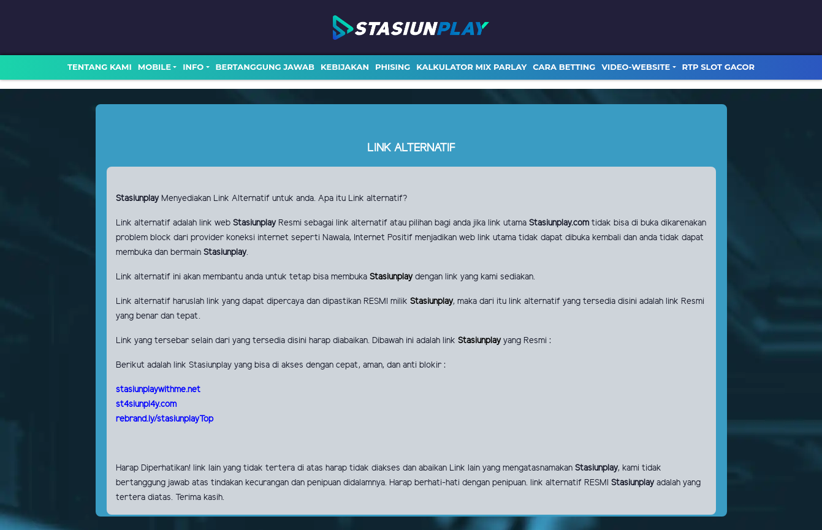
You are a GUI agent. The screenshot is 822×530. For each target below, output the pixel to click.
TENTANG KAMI (99, 67)
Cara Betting (564, 67)
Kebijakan (345, 67)
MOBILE (154, 67)
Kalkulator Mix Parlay (471, 67)
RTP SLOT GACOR (718, 67)
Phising (392, 67)
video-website (635, 67)
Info (193, 67)
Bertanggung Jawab (265, 67)
